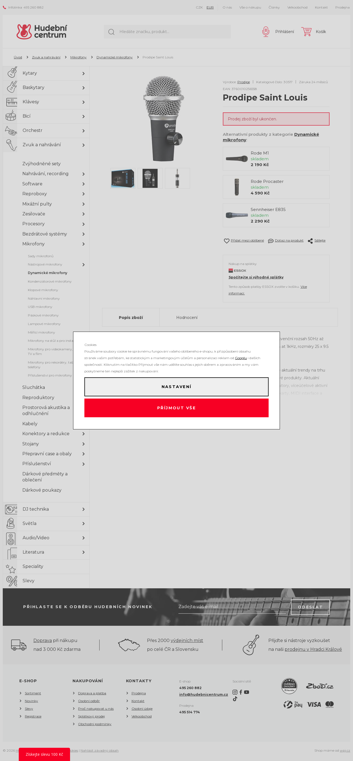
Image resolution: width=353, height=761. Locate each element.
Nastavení (176, 386)
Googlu (241, 357)
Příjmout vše (177, 408)
